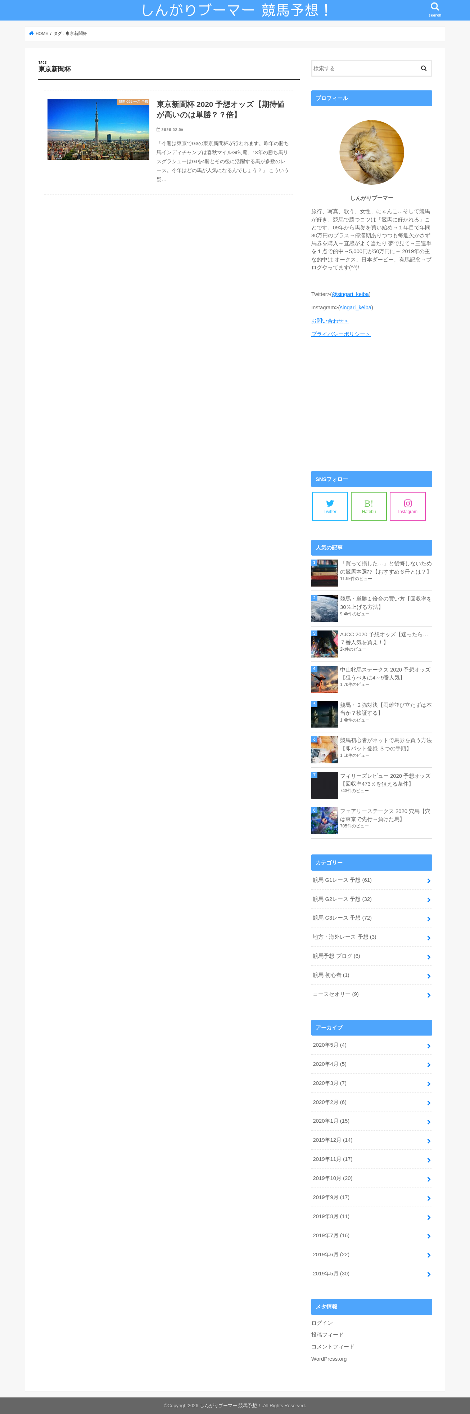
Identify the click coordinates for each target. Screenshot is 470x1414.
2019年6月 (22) (331, 1254)
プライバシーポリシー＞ (341, 334)
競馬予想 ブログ (336, 956)
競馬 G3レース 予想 (342, 918)
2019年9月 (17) (331, 1197)
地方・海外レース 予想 (344, 937)
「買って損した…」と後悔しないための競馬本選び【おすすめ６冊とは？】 (386, 567)
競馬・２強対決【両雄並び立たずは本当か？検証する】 (386, 709)
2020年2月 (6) (329, 1102)
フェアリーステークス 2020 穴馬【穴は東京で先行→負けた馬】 (385, 815)
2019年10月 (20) (332, 1178)
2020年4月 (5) (329, 1064)
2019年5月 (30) (331, 1273)
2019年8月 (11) (331, 1216)
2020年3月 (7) (329, 1083)
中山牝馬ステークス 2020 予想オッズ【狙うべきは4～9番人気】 (385, 674)
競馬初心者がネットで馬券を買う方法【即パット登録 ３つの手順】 (386, 744)
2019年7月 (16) (331, 1235)
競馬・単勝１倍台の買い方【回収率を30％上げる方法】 (386, 603)
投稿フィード (327, 1335)
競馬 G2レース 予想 (342, 899)
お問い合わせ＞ (330, 321)
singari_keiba (355, 307)
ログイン (322, 1323)
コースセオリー (335, 994)
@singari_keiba (350, 294)
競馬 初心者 (331, 975)
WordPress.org (329, 1359)
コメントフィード (332, 1347)
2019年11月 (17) (332, 1159)
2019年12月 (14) (332, 1140)
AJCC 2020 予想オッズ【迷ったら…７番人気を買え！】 (384, 638)
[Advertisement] (371, 404)
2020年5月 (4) (329, 1045)
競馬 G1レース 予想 (342, 880)
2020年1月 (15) (331, 1121)
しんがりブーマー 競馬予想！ (231, 1405)
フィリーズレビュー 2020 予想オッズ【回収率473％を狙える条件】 (385, 780)
